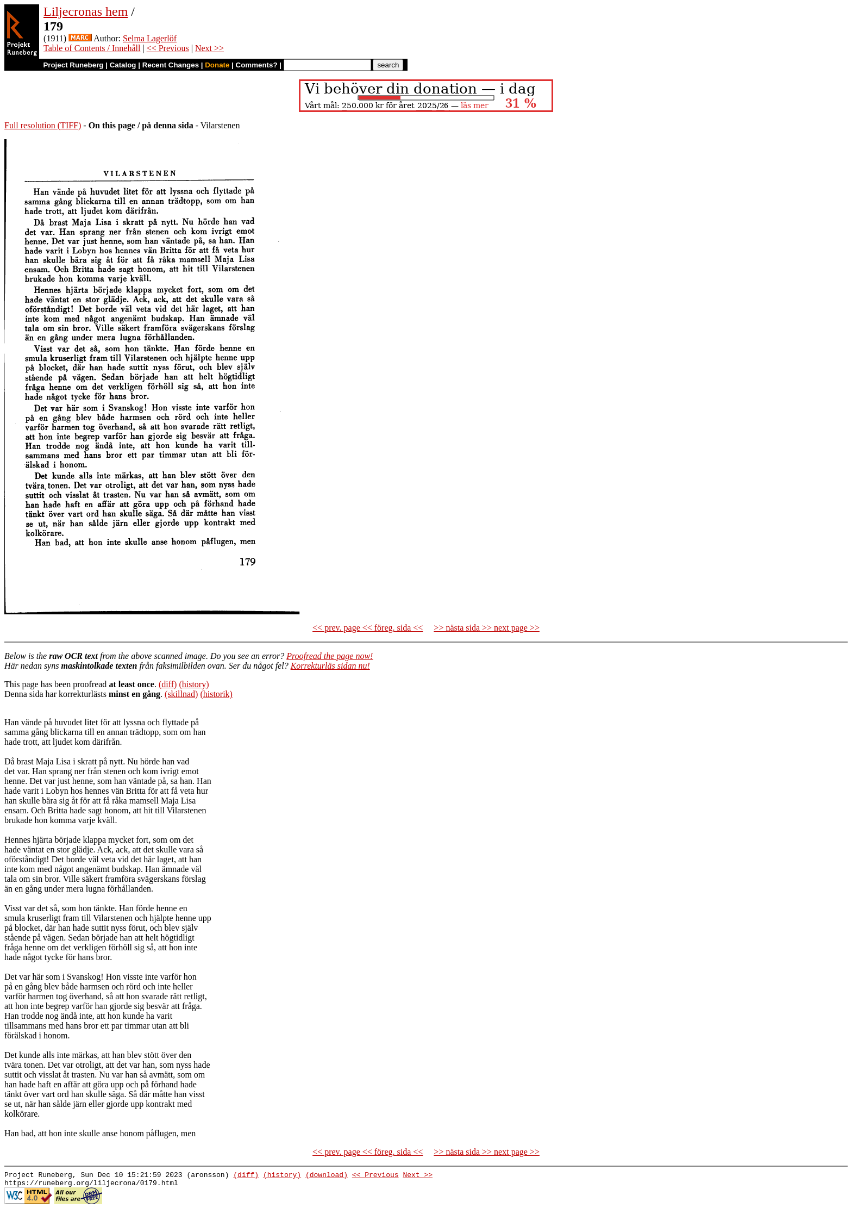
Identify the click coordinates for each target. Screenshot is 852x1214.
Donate (217, 65)
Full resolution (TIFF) (42, 125)
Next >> (209, 48)
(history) (194, 684)
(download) (326, 1176)
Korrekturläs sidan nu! (330, 665)
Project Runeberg (73, 65)
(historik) (216, 694)
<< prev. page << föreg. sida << (367, 627)
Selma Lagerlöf (150, 38)
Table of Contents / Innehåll (91, 48)
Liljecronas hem (85, 11)
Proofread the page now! (329, 656)
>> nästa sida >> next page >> (487, 627)
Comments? (257, 65)
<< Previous (168, 48)
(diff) (168, 684)
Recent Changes (170, 65)
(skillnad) (181, 694)
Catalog (123, 65)
